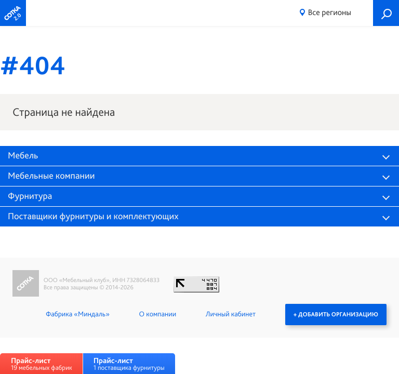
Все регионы (329, 12)
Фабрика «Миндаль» (78, 314)
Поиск (386, 13)
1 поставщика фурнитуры (129, 364)
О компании (157, 314)
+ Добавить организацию (336, 314)
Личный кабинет (231, 314)
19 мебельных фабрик (41, 364)
